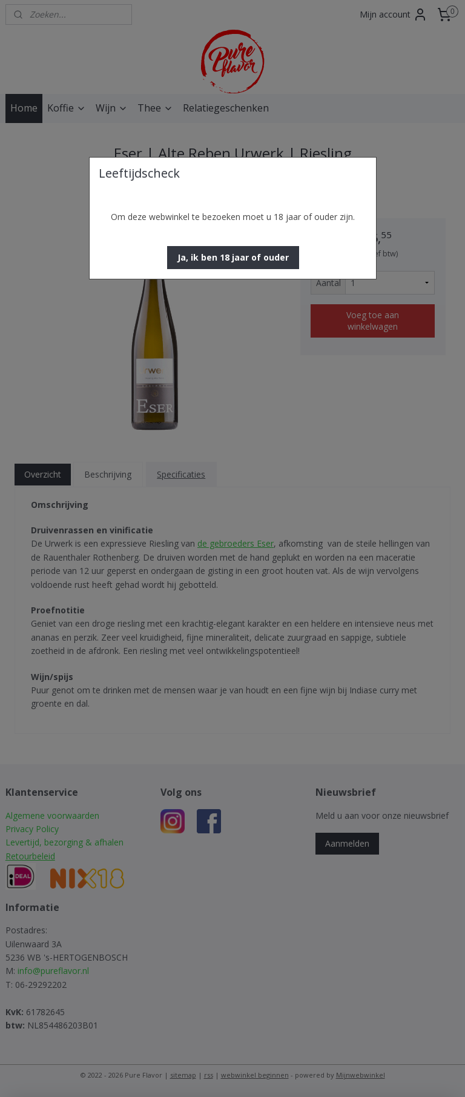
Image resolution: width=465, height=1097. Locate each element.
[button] (233, 257)
